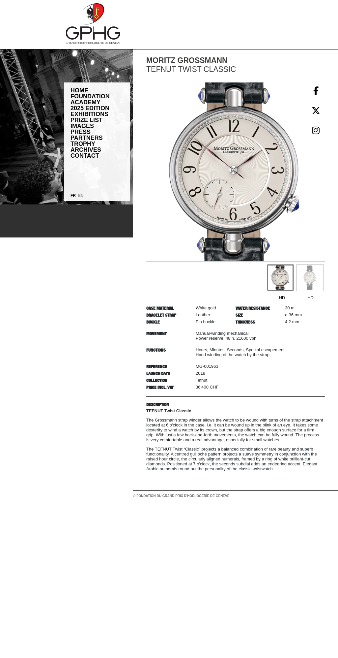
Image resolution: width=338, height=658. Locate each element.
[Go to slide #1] (280, 278)
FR (73, 195)
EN (81, 195)
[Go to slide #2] (310, 278)
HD (282, 297)
